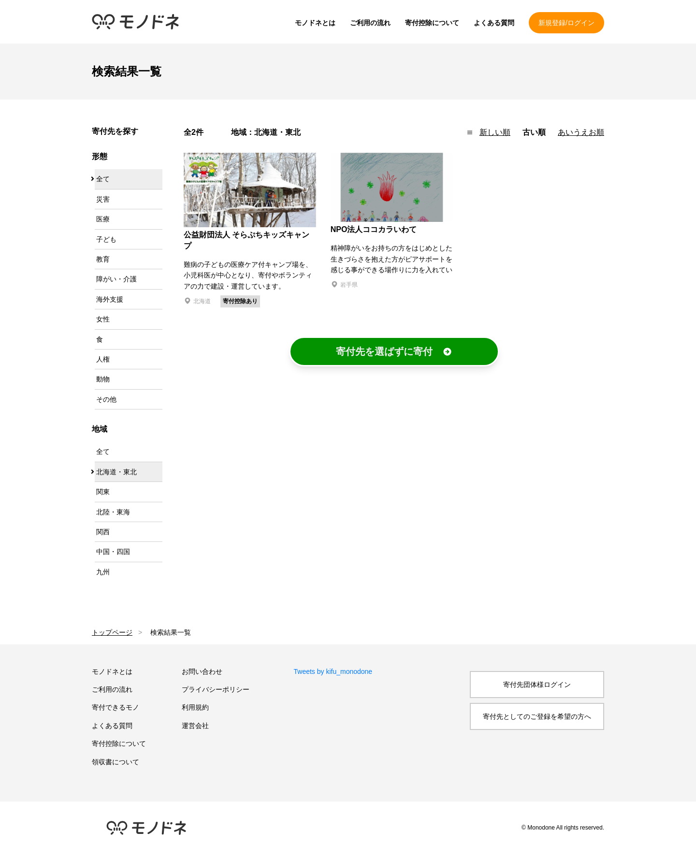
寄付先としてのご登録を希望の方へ (537, 716)
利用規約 (195, 707)
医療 (103, 219)
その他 (106, 399)
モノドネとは (315, 23)
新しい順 (494, 132)
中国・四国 (113, 551)
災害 (103, 199)
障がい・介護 (116, 279)
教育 (103, 259)
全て (103, 179)
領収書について (115, 762)
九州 (103, 572)
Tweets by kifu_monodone (333, 671)
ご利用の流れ (370, 23)
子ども (106, 239)
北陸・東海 (113, 512)
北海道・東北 (116, 472)
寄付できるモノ (115, 707)
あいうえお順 (581, 132)
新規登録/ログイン (566, 23)
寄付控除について (432, 23)
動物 (103, 379)
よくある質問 (494, 23)
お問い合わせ (202, 671)
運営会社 (195, 725)
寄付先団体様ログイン (537, 684)
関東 (103, 492)
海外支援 (109, 299)
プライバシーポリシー (215, 689)
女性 (103, 319)
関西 (103, 532)
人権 (103, 359)
